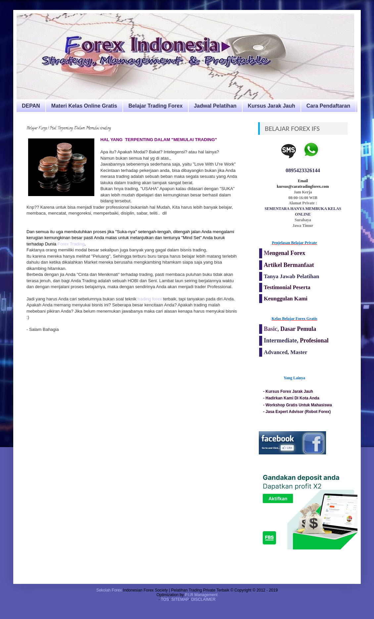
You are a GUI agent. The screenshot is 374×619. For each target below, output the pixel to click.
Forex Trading (71, 243)
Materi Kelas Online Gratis (84, 106)
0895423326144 (303, 170)
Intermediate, (282, 340)
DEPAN (31, 106)
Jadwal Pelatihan (215, 106)
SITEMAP (180, 599)
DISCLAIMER (203, 599)
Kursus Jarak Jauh (271, 106)
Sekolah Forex (109, 590)
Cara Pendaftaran (328, 106)
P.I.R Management (201, 595)
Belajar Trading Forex (155, 106)
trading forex (149, 298)
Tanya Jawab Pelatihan (291, 276)
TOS (165, 599)
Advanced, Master (285, 352)
